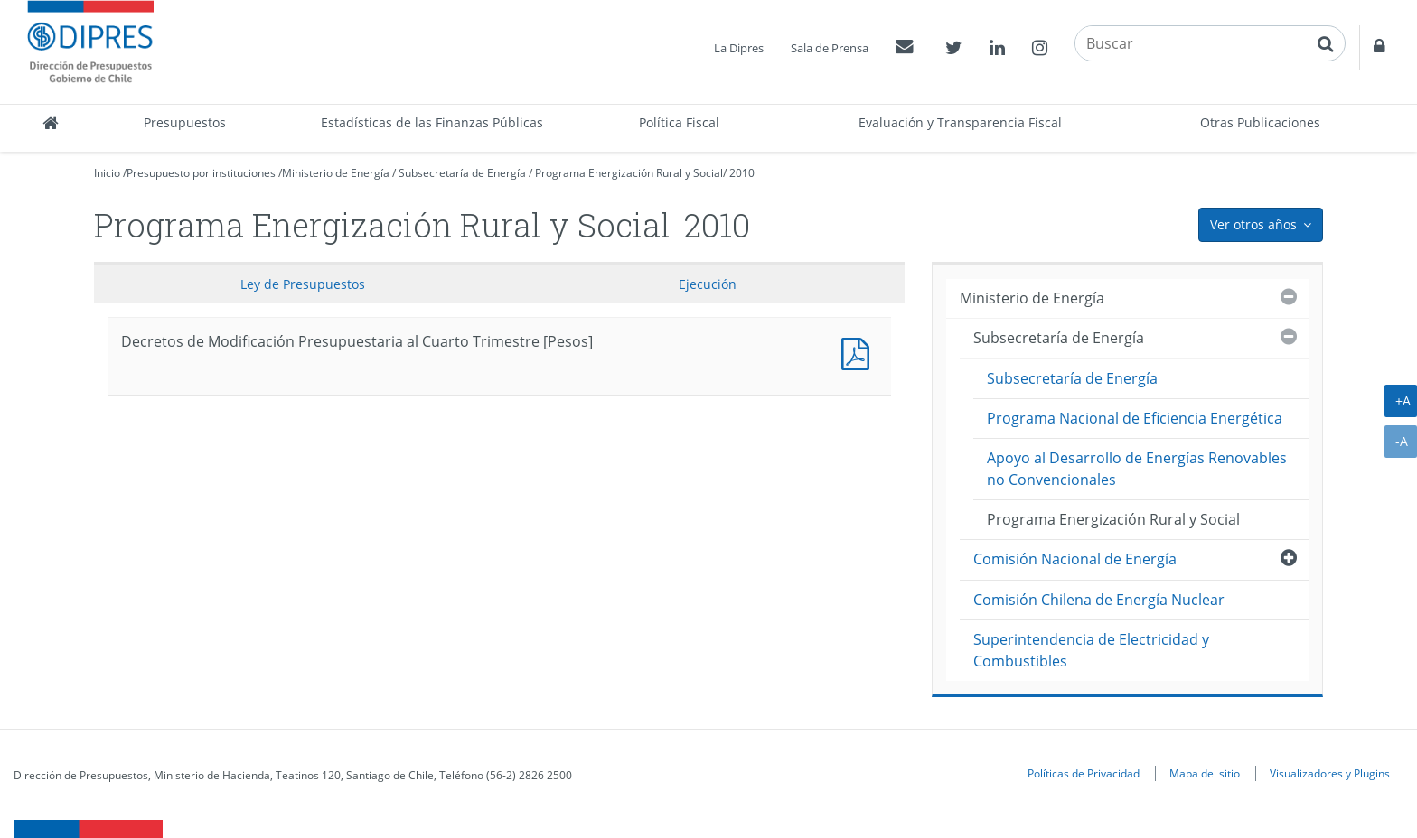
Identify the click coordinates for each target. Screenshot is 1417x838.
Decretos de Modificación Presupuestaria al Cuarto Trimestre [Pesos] (859, 351)
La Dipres (739, 48)
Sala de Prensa (829, 48)
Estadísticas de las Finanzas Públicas (432, 122)
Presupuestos (185, 122)
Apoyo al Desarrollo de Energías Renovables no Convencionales (1137, 468)
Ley (302, 284)
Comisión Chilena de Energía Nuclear (1099, 600)
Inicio (107, 173)
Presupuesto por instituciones (201, 173)
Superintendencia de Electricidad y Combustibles (1091, 649)
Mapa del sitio (1204, 773)
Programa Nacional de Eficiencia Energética (1134, 418)
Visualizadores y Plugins (1330, 773)
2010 (742, 173)
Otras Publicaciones (1260, 122)
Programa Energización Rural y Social (629, 173)
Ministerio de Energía (335, 173)
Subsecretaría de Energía (462, 173)
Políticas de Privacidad (1084, 773)
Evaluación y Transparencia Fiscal (960, 122)
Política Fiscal (679, 122)
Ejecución (708, 284)
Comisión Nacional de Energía (1075, 559)
